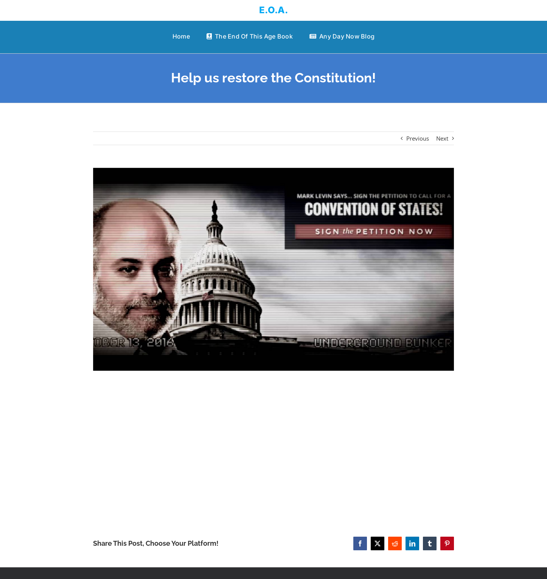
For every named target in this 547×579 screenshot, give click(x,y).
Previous (417, 138)
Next (442, 138)
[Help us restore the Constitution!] (273, 269)
